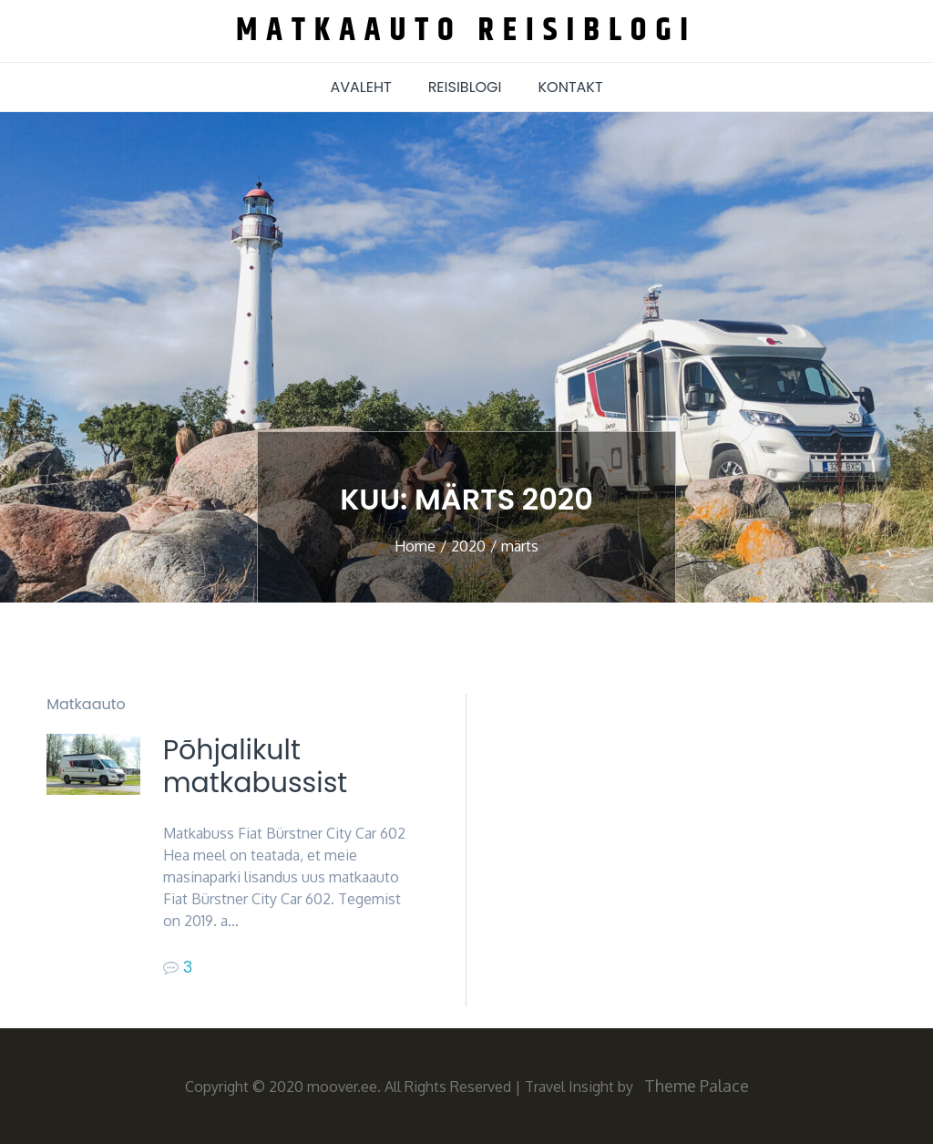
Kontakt (570, 87)
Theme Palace (696, 1086)
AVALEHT (360, 87)
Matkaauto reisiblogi (466, 30)
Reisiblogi (465, 87)
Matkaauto (86, 704)
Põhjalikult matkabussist (255, 766)
